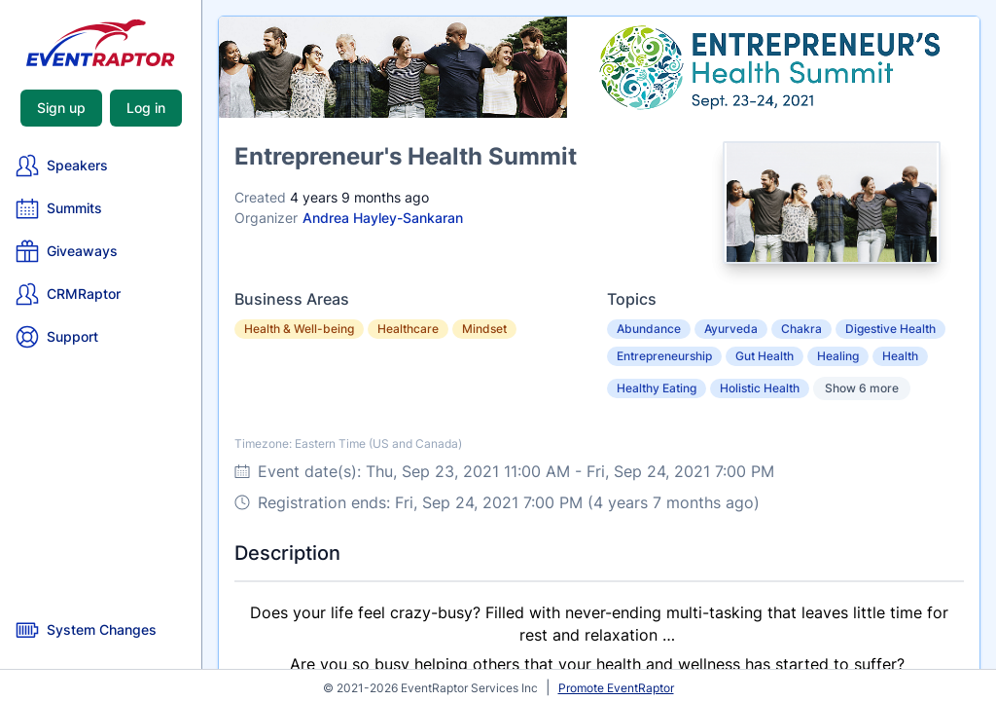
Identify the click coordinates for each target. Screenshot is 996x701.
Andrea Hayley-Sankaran (382, 217)
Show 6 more (862, 388)
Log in (145, 107)
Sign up (61, 107)
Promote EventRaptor (616, 688)
